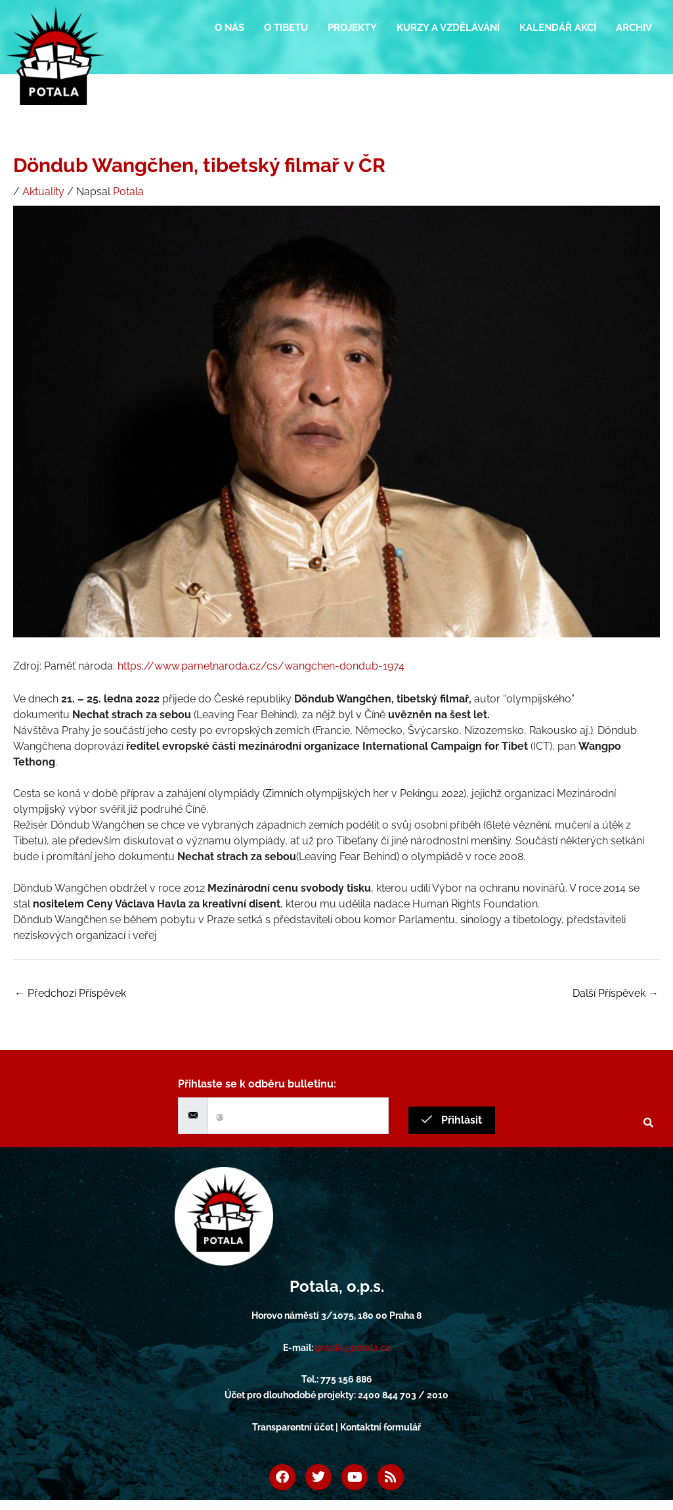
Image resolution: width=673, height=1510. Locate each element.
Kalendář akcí (557, 28)
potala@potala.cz (352, 1347)
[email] (298, 1115)
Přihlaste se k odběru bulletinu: (257, 1084)
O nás (229, 28)
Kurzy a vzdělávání (448, 28)
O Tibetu (286, 28)
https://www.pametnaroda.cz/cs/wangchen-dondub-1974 (261, 666)
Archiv (634, 28)
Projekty (352, 28)
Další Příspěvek (616, 993)
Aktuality (43, 191)
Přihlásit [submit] (452, 1120)
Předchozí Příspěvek (70, 993)
